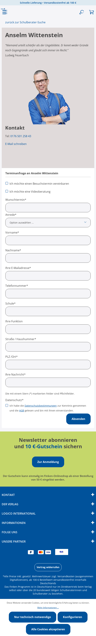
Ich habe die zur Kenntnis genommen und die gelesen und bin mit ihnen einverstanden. (48, 408)
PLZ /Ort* (11, 357)
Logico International (19, 513)
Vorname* (12, 232)
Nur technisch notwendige (32, 617)
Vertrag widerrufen (48, 567)
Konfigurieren (72, 617)
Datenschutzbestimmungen (41, 405)
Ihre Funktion (14, 321)
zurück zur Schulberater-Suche (25, 22)
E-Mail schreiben (16, 144)
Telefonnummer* (16, 286)
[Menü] (5, 12)
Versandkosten (66, 576)
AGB (21, 410)
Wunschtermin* (15, 200)
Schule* (10, 303)
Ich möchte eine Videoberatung (30, 191)
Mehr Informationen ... (48, 607)
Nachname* (13, 250)
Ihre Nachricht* (15, 374)
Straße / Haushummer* (20, 339)
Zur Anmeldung (48, 462)
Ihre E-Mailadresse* (18, 268)
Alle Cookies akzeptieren (48, 629)
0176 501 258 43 (20, 136)
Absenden (78, 419)
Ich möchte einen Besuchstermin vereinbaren (39, 184)
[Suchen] (81, 12)
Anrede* (10, 215)
